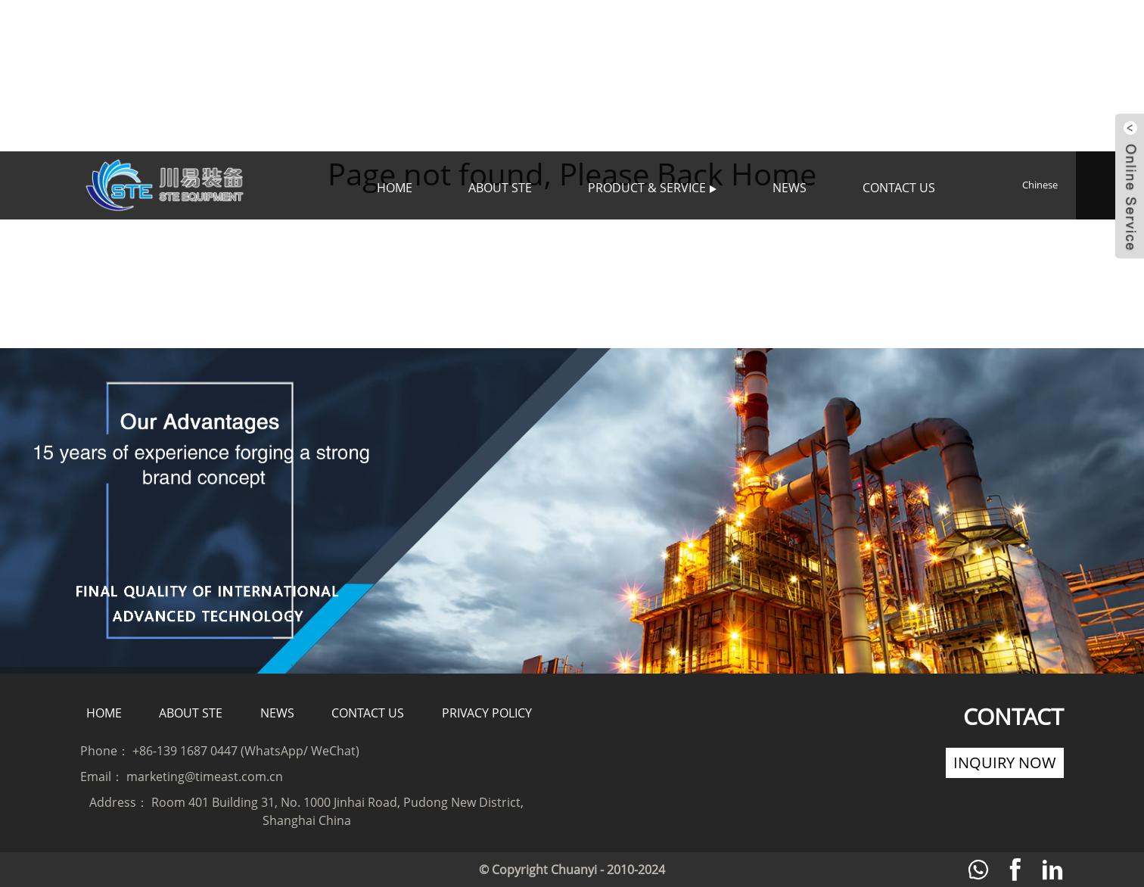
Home (394, 187)
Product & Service (652, 187)
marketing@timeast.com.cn (204, 776)
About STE (500, 187)
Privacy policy (487, 713)
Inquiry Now (1004, 762)
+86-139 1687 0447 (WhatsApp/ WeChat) (245, 750)
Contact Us (899, 187)
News (790, 187)
